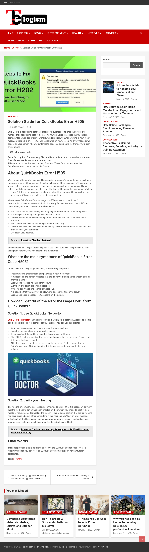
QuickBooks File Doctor (19, 320)
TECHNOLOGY (13, 40)
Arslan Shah (25, 127)
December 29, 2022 (122, 533)
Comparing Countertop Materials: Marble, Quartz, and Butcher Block (20, 524)
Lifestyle (93, 33)
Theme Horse (68, 547)
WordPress (102, 547)
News (37, 33)
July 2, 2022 (13, 127)
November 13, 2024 (15, 533)
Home (9, 33)
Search (136, 65)
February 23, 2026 (111, 135)
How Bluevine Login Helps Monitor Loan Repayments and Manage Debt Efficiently (122, 110)
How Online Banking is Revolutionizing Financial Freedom (118, 128)
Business (22, 33)
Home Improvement (16, 512)
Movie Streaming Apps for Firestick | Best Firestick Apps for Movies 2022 (28, 477)
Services (111, 33)
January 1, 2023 (85, 530)
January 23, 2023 (50, 530)
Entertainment (56, 33)
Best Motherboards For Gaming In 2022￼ (73, 477)
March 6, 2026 (122, 99)
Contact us (35, 40)
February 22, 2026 (111, 153)
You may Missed (17, 490)
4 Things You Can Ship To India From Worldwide (92, 522)
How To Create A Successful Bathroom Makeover (55, 522)
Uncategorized (110, 122)
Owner (134, 99)
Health (76, 33)
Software (17, 459)
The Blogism (27, 547)
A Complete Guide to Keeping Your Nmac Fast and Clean (127, 90)
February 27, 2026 (111, 117)
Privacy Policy (42, 547)
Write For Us (53, 40)
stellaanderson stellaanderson (55, 533)
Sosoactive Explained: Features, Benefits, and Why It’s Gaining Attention (122, 146)
